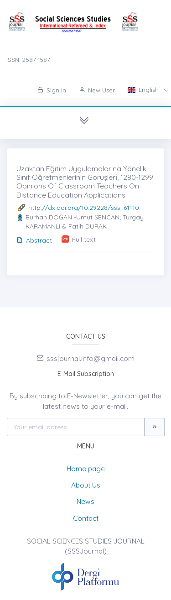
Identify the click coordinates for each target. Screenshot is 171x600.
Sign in (51, 90)
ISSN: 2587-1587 (28, 59)
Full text (84, 239)
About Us (85, 485)
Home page (86, 468)
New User (97, 90)
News (85, 501)
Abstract (34, 240)
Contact (85, 518)
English (144, 89)
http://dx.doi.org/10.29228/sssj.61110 (83, 207)
